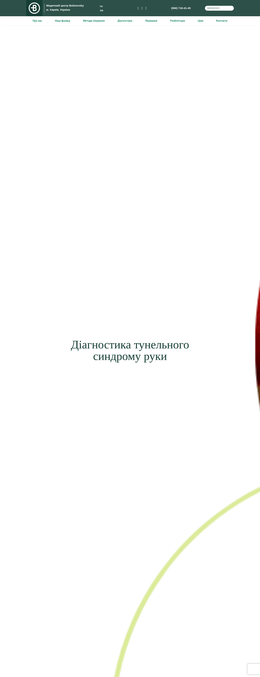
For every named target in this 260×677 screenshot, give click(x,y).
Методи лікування (94, 20)
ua (95, 10)
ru (95, 6)
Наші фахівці (62, 20)
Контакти (221, 20)
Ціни (200, 20)
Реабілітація (177, 20)
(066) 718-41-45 (163, 8)
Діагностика (125, 20)
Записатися (212, 8)
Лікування (151, 20)
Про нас (37, 20)
